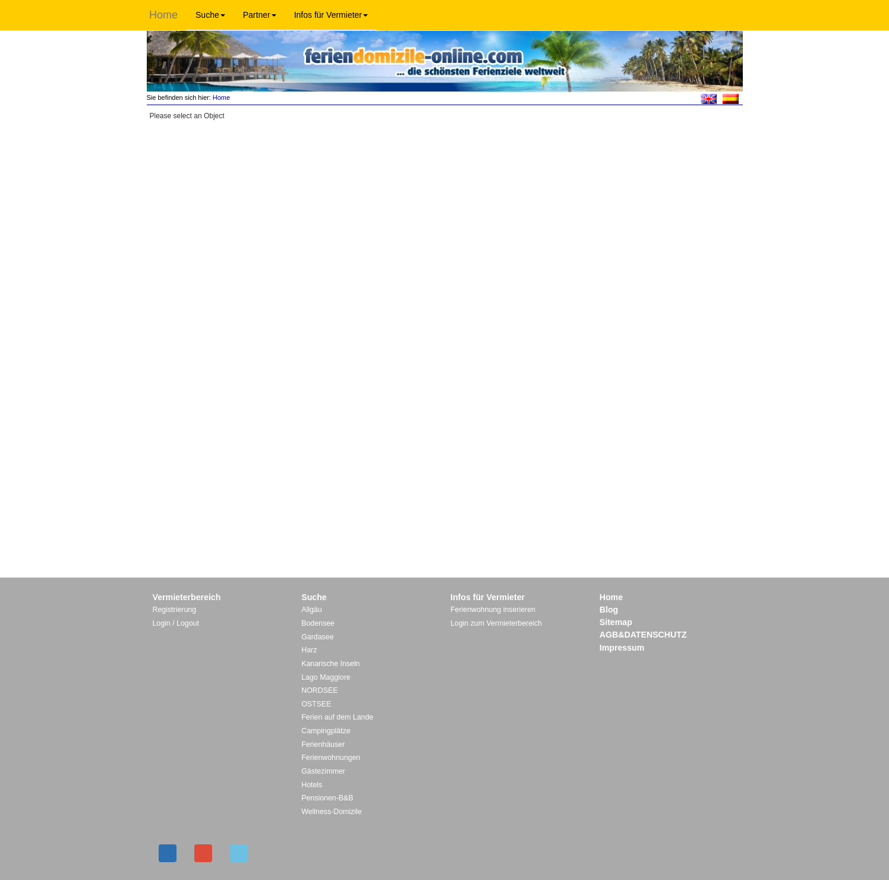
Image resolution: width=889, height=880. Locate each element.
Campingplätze (325, 731)
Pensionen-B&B (327, 798)
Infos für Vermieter (331, 15)
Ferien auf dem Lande (337, 717)
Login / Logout (176, 623)
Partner (259, 15)
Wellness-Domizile (331, 812)
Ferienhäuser (323, 744)
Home (163, 15)
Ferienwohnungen (330, 757)
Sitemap (616, 622)
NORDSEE (319, 690)
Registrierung (175, 609)
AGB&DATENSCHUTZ (643, 634)
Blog (609, 609)
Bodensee (318, 623)
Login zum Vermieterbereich (496, 623)
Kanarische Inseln (330, 664)
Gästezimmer (323, 771)
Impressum (622, 647)
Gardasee (317, 637)
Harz (309, 650)
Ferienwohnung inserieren (492, 609)
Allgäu (311, 609)
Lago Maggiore (325, 677)
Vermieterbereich (187, 597)
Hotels (311, 785)
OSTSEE (316, 704)
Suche (210, 15)
